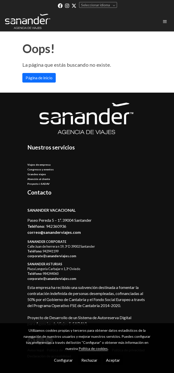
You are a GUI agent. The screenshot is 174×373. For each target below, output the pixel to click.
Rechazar (89, 360)
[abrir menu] (165, 21)
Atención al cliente (38, 178)
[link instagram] (67, 5)
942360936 (56, 226)
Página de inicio (39, 77)
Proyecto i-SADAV (38, 183)
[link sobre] (87, 121)
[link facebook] (60, 5)
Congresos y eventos (40, 169)
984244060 (51, 274)
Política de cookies (93, 348)
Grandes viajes (36, 174)
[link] (27, 21)
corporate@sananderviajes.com (51, 256)
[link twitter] (74, 5)
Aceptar (113, 360)
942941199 (51, 251)
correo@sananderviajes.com (54, 232)
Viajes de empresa (38, 164)
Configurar (63, 360)
